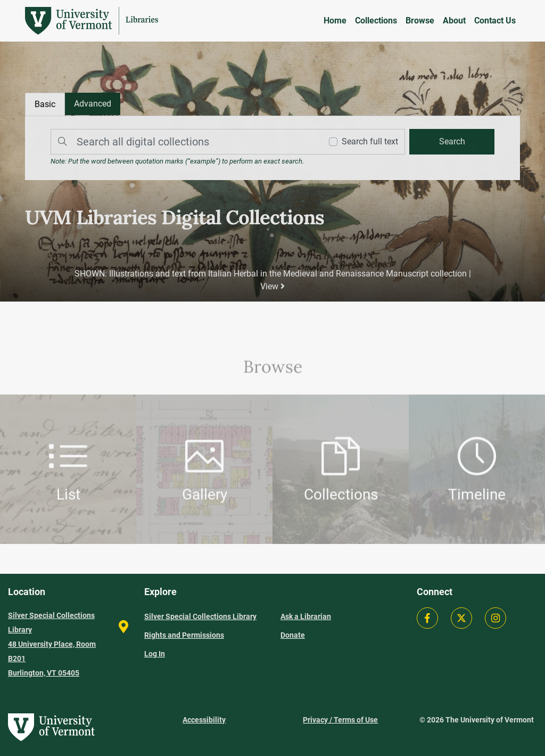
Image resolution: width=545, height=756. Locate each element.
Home (335, 20)
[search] (451, 142)
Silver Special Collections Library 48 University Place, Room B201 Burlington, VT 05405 (52, 644)
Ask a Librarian (305, 616)
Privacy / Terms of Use (340, 720)
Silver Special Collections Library (200, 616)
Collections (376, 20)
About (454, 20)
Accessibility (204, 720)
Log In (154, 653)
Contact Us (495, 20)
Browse (420, 20)
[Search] (184, 142)
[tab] (93, 104)
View (272, 286)
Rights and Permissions (184, 635)
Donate (292, 635)
